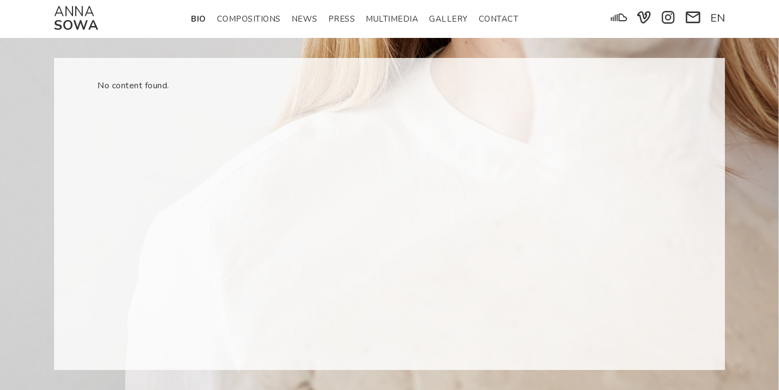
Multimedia (392, 19)
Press (341, 19)
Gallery (448, 19)
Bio (198, 19)
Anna (76, 19)
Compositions (249, 19)
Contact (499, 19)
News (305, 19)
